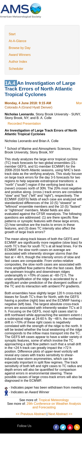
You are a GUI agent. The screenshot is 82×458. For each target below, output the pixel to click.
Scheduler (16, 68)
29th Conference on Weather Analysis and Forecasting (54, 405)
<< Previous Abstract (31, 414)
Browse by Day (20, 48)
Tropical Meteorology (54, 400)
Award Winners (20, 54)
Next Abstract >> (60, 414)
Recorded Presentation (24, 123)
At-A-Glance (17, 41)
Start (12, 34)
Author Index (18, 61)
